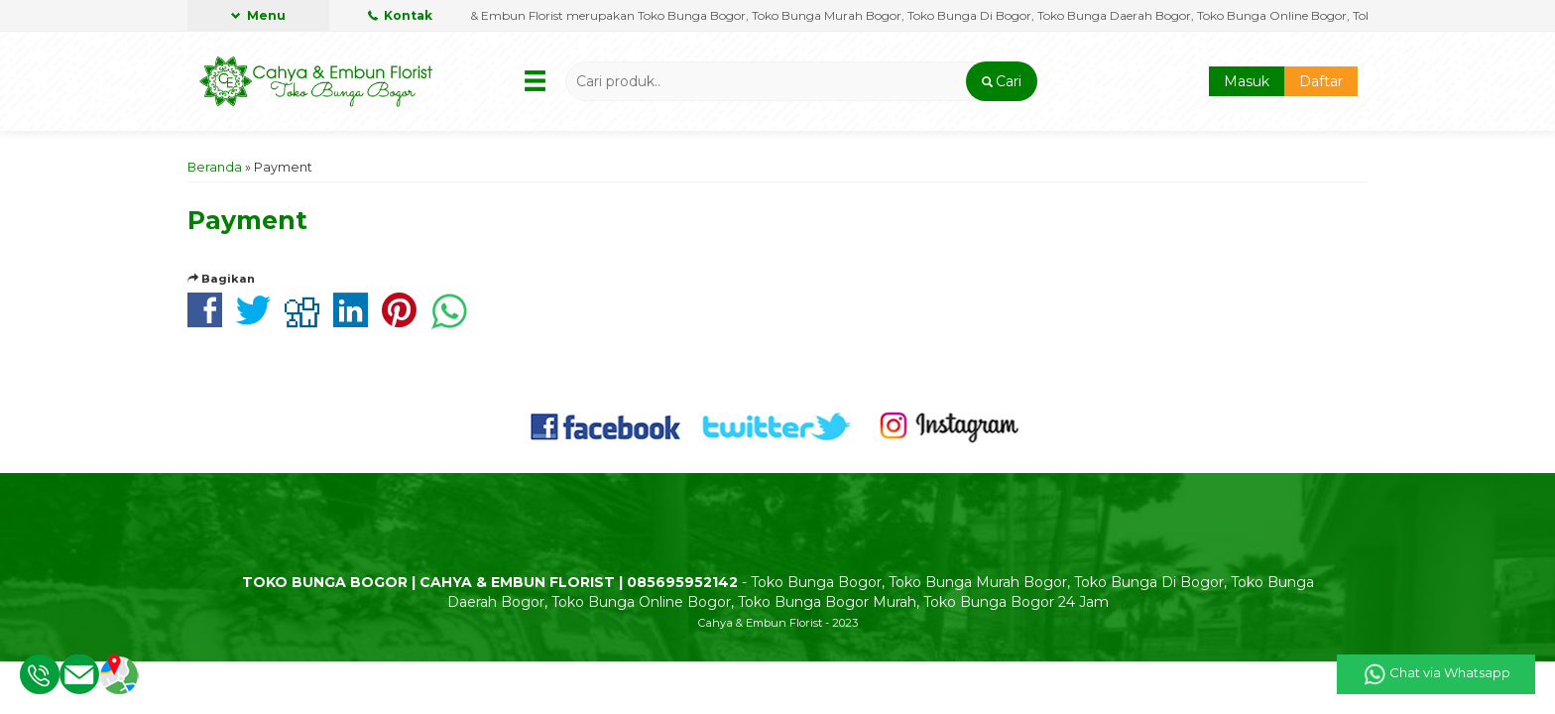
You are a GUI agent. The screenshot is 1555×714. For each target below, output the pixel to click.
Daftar (1321, 81)
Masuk (1246, 81)
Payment (247, 220)
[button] (1001, 81)
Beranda (214, 167)
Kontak (400, 15)
